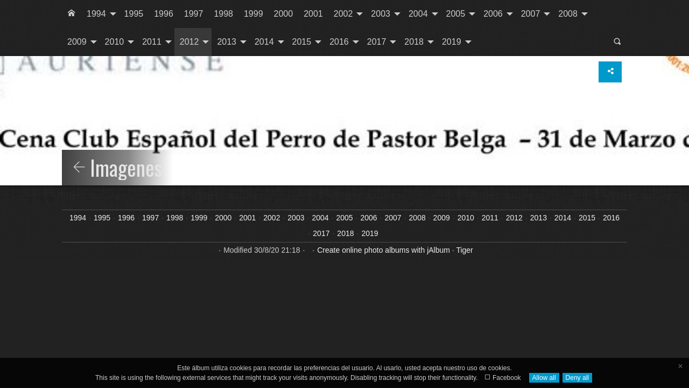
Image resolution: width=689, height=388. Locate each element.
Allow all (544, 378)
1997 (193, 13)
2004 (418, 13)
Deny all (577, 378)
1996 (163, 13)
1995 (134, 13)
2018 (414, 41)
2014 (264, 41)
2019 (451, 41)
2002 (343, 13)
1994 (96, 13)
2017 (376, 41)
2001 (313, 13)
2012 (189, 41)
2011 (151, 41)
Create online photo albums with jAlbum (383, 250)
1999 (253, 13)
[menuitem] (71, 14)
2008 (568, 13)
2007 (530, 13)
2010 (114, 41)
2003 (380, 13)
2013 (226, 41)
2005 (456, 13)
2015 (302, 41)
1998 (223, 13)
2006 (493, 13)
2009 (77, 41)
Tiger (464, 250)
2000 (283, 13)
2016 (339, 41)
